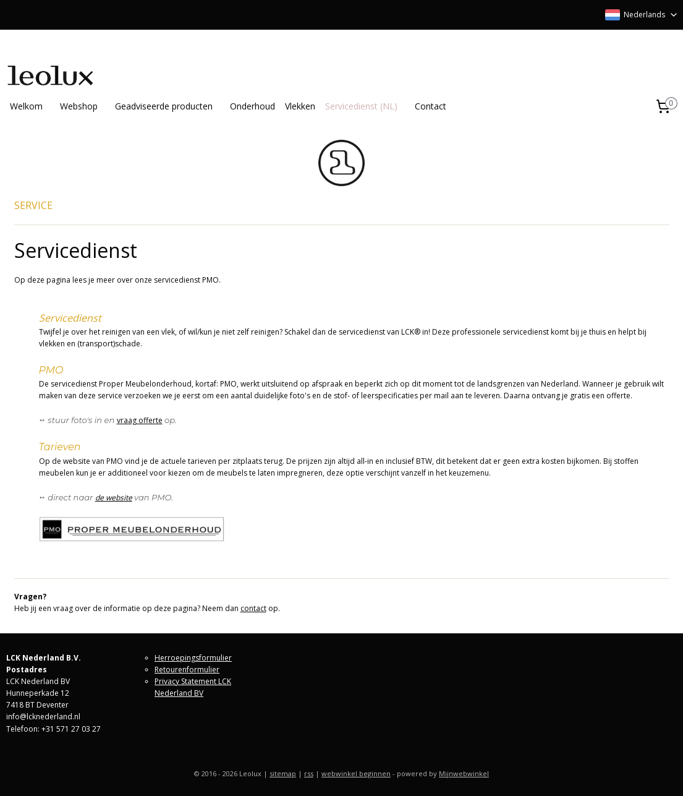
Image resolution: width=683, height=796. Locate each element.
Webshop (79, 106)
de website (113, 497)
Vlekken (300, 106)
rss (308, 773)
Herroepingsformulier (193, 658)
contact (253, 608)
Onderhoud (252, 106)
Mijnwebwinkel (464, 773)
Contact (430, 106)
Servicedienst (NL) (361, 106)
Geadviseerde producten (164, 106)
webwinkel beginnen (356, 773)
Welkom (26, 106)
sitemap (282, 773)
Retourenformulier (187, 669)
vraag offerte (140, 420)
